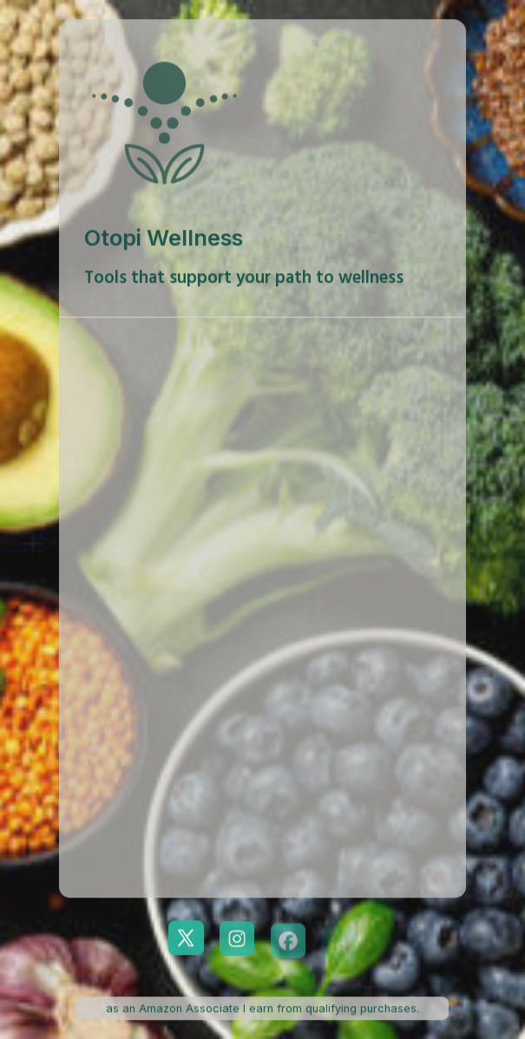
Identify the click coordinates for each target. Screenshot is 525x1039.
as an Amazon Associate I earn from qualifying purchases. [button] (262, 1008)
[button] (185, 938)
